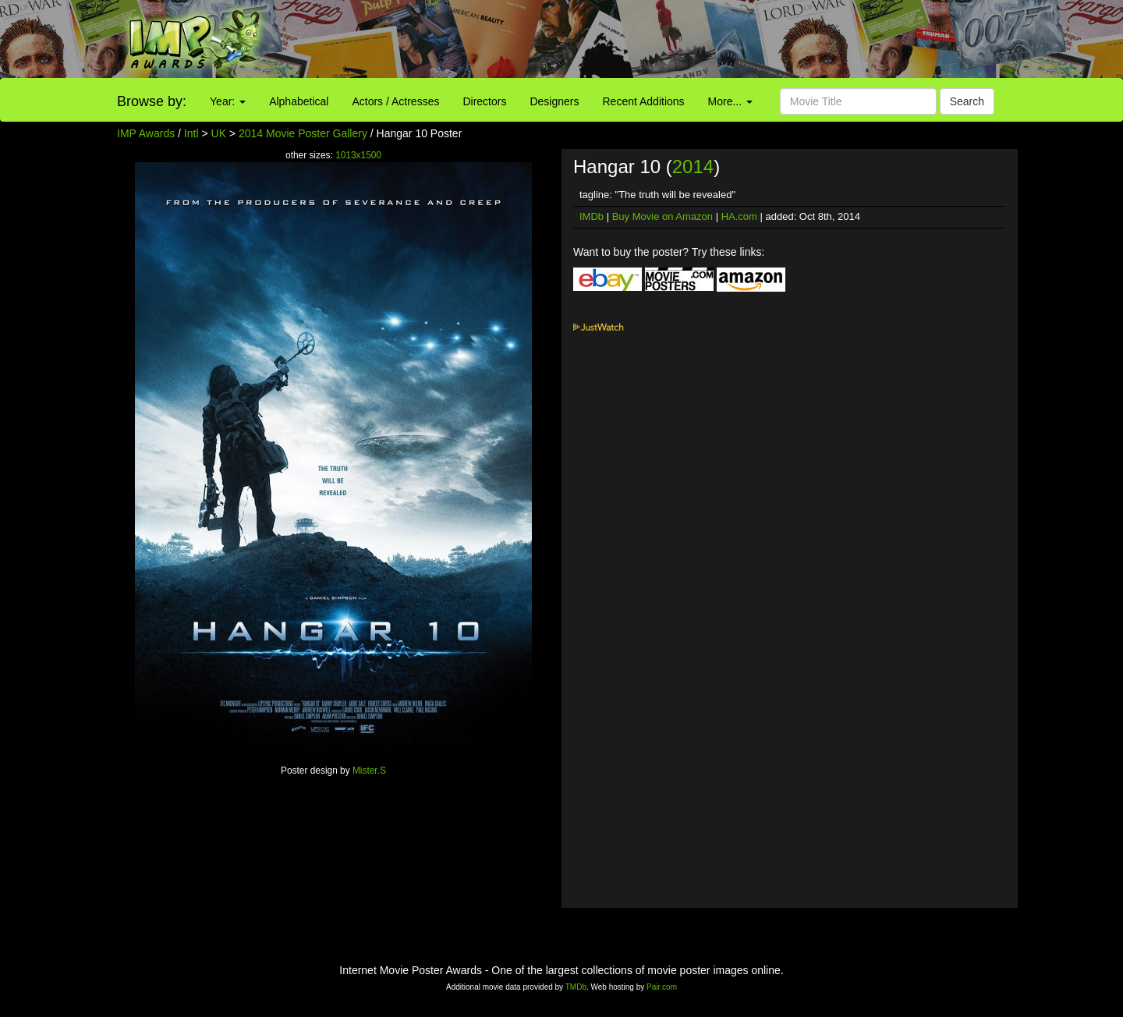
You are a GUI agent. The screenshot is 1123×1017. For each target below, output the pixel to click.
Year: (228, 101)
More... (730, 101)
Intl (191, 133)
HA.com (739, 216)
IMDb (591, 216)
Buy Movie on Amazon (662, 216)
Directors (484, 101)
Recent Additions (644, 101)
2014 (693, 166)
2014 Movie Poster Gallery (303, 133)
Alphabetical (298, 101)
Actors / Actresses (395, 101)
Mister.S (369, 770)
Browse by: (151, 101)
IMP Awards (146, 133)
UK (218, 133)
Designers (554, 101)
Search (967, 101)
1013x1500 (358, 155)
